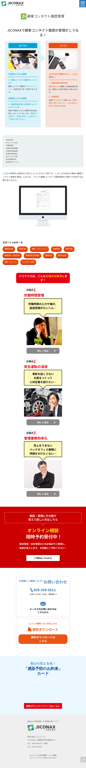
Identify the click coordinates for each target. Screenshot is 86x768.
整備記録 (48, 255)
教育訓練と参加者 (32, 255)
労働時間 (56, 249)
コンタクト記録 (28, 262)
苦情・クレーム (10, 262)
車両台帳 (22, 249)
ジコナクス (12, 3)
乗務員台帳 (9, 249)
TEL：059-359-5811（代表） (38, 743)
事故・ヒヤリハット (39, 249)
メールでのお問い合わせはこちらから (43, 610)
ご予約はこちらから (43, 558)
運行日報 (69, 249)
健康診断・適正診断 (12, 255)
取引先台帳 (62, 255)
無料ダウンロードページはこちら (43, 706)
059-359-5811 (44, 590)
